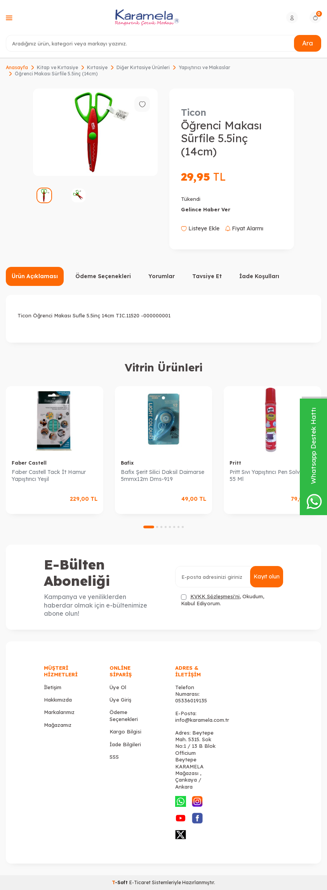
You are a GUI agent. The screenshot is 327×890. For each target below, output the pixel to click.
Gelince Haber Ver (205, 209)
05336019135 (191, 700)
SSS (114, 757)
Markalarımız (59, 712)
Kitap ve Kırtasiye (57, 67)
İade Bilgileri (125, 744)
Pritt (235, 463)
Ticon (193, 112)
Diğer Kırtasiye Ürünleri (143, 67)
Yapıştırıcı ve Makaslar (204, 67)
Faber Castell (29, 463)
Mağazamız (57, 725)
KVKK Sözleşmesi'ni (215, 596)
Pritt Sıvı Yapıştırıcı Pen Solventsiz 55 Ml (272, 476)
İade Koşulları (259, 276)
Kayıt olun (267, 576)
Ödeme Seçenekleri (103, 276)
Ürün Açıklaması (35, 276)
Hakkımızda (58, 700)
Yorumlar (161, 276)
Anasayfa (17, 67)
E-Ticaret (140, 882)
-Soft (120, 882)
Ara (307, 43)
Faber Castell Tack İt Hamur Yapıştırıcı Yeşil (49, 476)
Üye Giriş (120, 700)
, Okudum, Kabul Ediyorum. (222, 599)
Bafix (127, 463)
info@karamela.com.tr (202, 720)
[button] (148, 527)
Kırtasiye (97, 67)
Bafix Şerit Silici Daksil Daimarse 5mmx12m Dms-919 (162, 476)
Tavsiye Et (207, 276)
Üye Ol (118, 687)
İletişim (52, 687)
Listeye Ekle (200, 228)
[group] (95, 132)
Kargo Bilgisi (125, 731)
